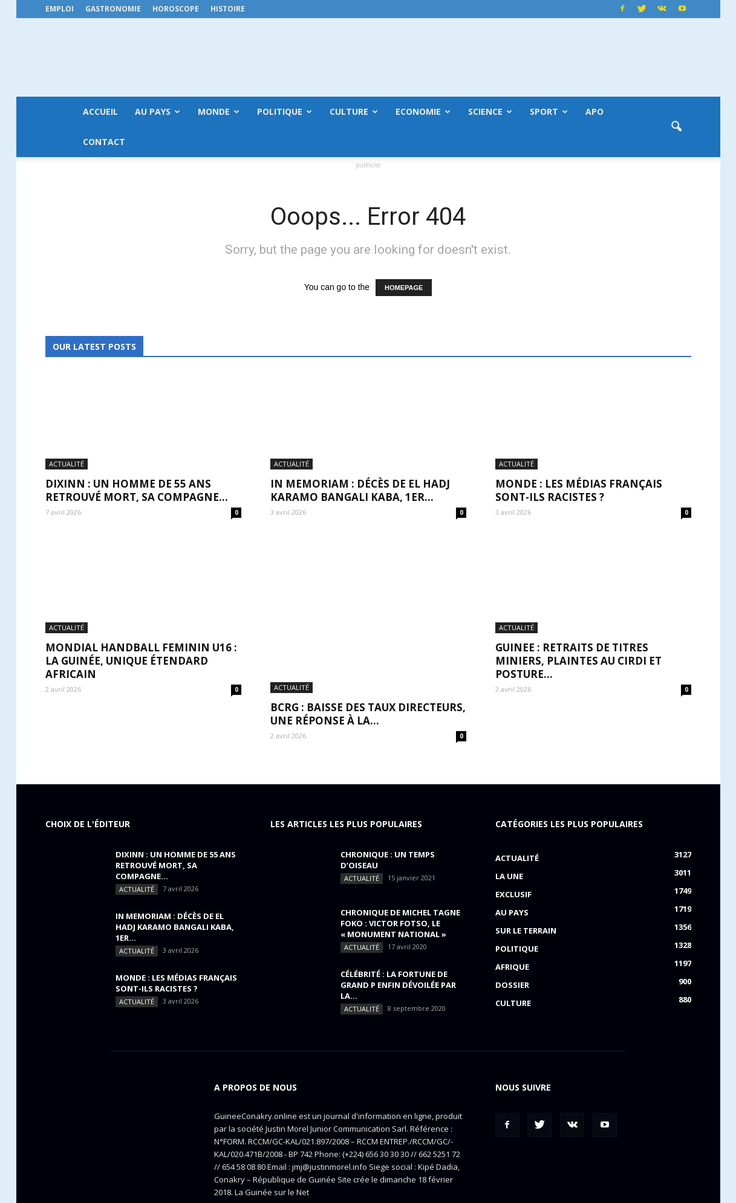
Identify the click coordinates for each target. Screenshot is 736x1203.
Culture (354, 111)
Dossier (512, 938)
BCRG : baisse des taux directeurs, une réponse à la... (368, 654)
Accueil (100, 111)
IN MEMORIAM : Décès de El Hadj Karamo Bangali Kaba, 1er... (360, 490)
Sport (549, 111)
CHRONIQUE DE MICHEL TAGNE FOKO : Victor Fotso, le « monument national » (400, 876)
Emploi (59, 9)
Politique (284, 111)
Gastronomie (113, 9)
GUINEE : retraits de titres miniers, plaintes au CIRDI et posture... (578, 660)
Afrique (512, 920)
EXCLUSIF (513, 847)
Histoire (227, 9)
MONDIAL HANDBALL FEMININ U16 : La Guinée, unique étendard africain (141, 660)
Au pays (157, 111)
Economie (423, 111)
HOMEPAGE (404, 287)
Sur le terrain (525, 884)
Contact (104, 141)
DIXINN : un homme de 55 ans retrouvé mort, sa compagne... (136, 490)
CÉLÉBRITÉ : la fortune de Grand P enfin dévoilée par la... (398, 938)
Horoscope (175, 9)
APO (594, 111)
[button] (676, 126)
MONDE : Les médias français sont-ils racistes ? (578, 490)
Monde (218, 111)
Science (490, 111)
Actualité (66, 463)
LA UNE (509, 829)
